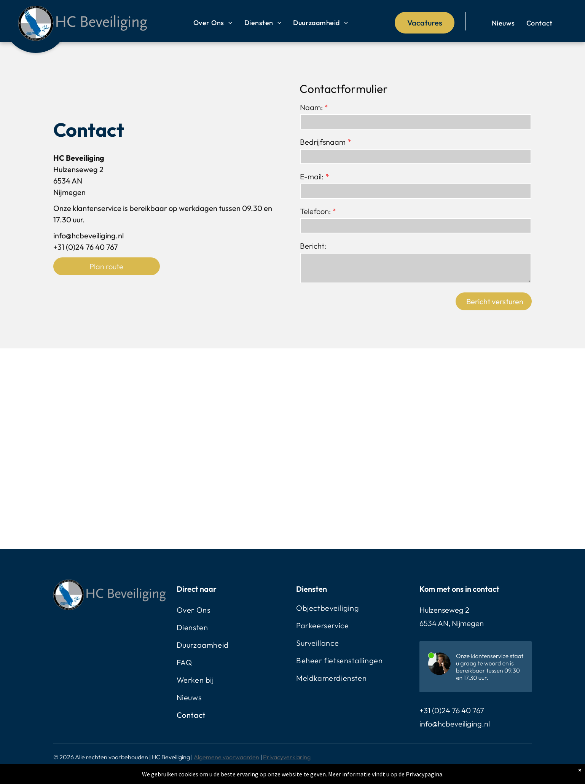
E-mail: (312, 176)
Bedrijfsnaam (323, 142)
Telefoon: (315, 211)
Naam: (311, 107)
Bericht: (313, 246)
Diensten (311, 589)
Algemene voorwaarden (226, 757)
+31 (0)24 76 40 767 (451, 710)
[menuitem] (213, 23)
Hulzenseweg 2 (444, 610)
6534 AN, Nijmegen (451, 623)
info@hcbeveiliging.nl (454, 723)
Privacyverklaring (287, 757)
